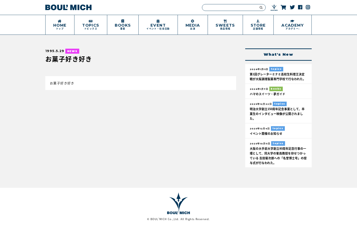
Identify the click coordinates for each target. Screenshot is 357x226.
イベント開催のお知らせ (266, 133)
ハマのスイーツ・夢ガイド (267, 94)
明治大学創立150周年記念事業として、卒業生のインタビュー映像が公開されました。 (277, 114)
